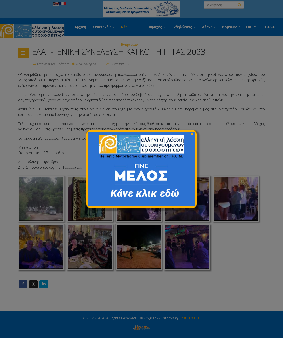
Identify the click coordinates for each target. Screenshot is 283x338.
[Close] (192, 134)
